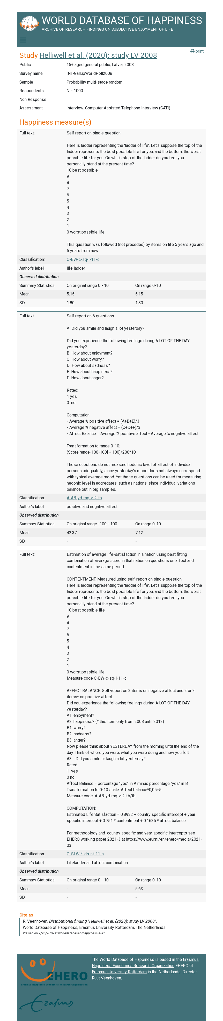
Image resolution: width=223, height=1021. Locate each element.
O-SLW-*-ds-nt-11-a (85, 853)
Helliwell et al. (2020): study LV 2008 (98, 55)
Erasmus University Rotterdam (119, 971)
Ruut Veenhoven (106, 978)
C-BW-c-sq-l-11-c (83, 259)
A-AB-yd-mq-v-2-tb (84, 497)
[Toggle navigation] (23, 40)
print (197, 51)
